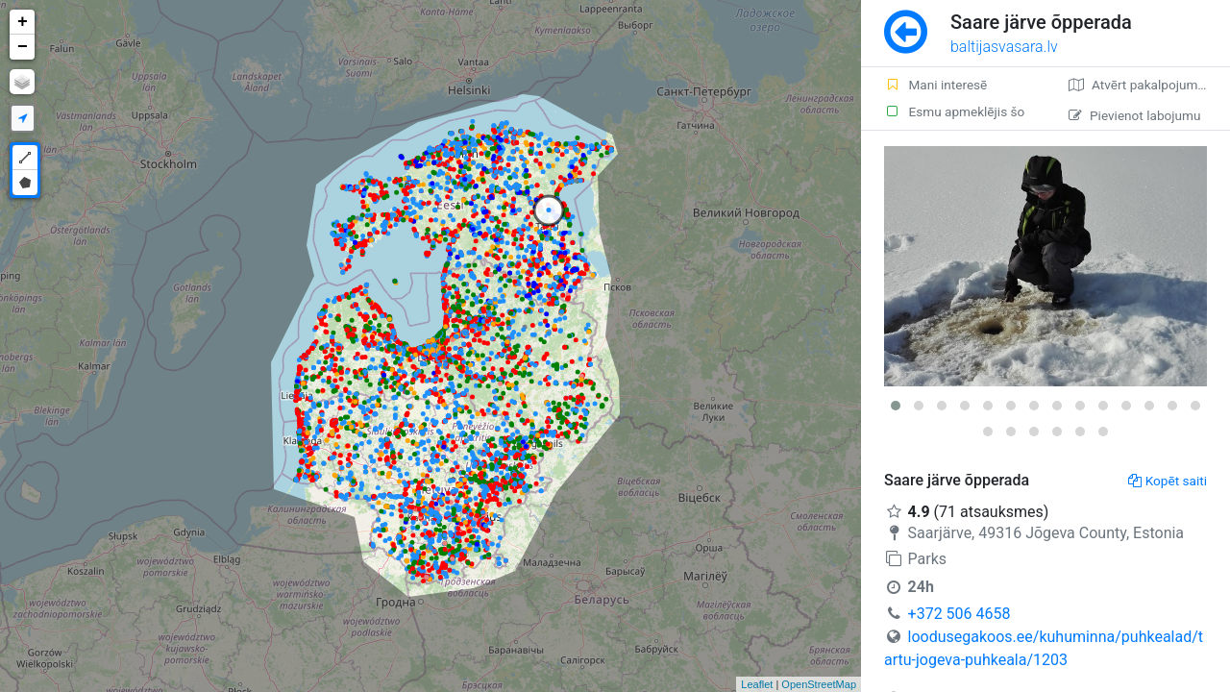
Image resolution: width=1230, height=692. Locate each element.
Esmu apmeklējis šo (954, 111)
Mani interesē (935, 84)
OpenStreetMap (818, 684)
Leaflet (757, 684)
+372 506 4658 (959, 614)
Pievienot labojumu (1134, 115)
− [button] (22, 47)
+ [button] (22, 22)
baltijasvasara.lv (1004, 46)
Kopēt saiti (1167, 480)
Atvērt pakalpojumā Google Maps (1149, 84)
